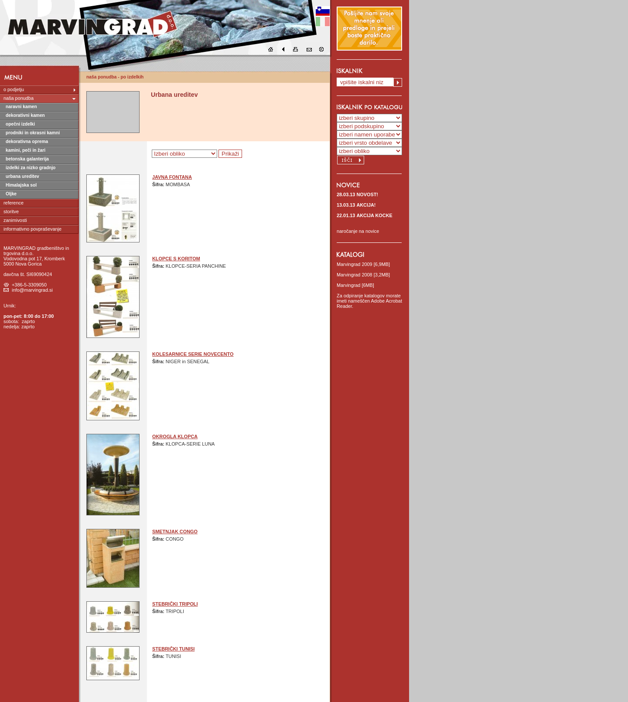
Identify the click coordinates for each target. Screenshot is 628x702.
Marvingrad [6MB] (355, 285)
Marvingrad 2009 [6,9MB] (363, 264)
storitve (11, 211)
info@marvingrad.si (32, 290)
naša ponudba (18, 98)
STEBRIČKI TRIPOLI (175, 604)
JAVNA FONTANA (172, 177)
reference (13, 202)
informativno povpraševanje (32, 229)
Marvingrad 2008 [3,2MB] (363, 274)
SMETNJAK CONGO (175, 531)
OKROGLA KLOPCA (175, 436)
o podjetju (13, 89)
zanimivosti (15, 220)
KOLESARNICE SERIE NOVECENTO (193, 354)
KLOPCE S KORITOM (176, 258)
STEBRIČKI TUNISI (173, 648)
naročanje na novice (358, 231)
